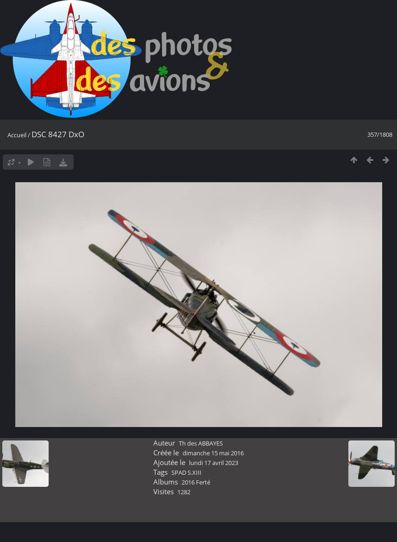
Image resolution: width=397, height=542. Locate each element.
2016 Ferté (196, 482)
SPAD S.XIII (186, 472)
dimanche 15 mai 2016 (213, 453)
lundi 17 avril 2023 (213, 463)
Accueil (16, 135)
